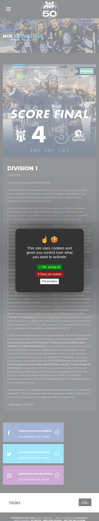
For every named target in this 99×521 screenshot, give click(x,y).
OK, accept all (49, 267)
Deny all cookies (49, 274)
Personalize (49, 281)
